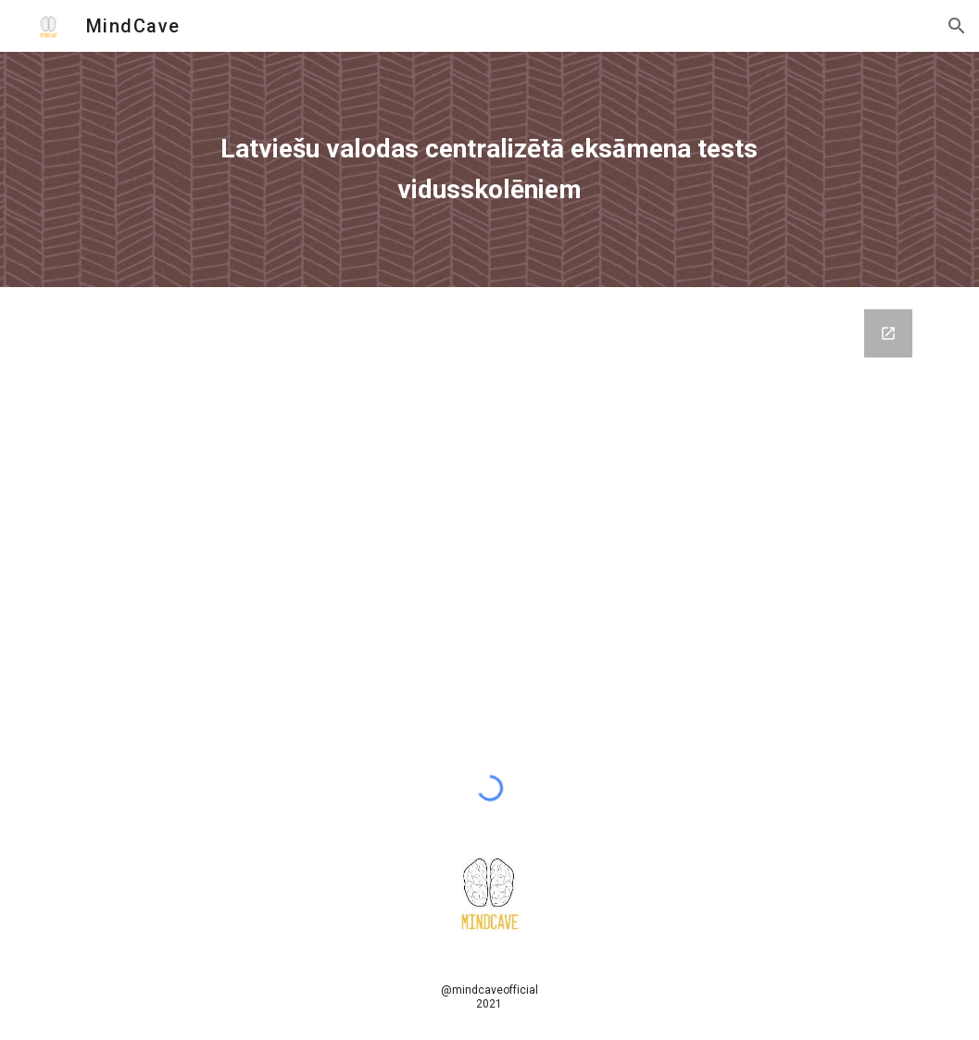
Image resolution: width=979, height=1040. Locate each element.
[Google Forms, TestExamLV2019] (489, 519)
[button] (957, 26)
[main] (489, 169)
